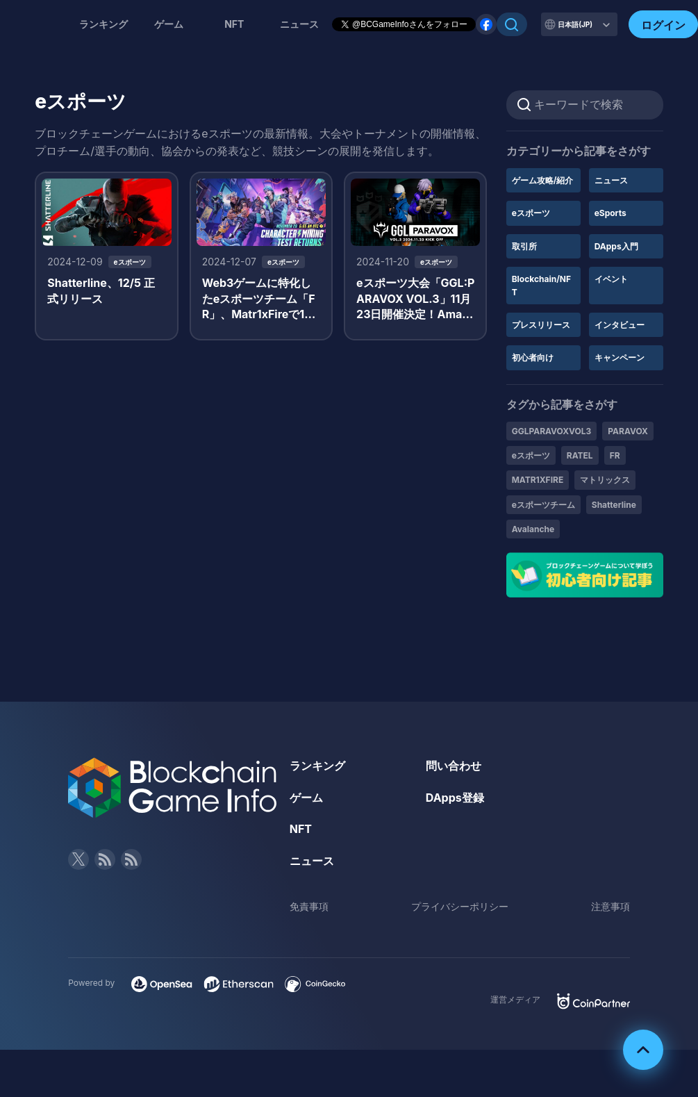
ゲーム (168, 24)
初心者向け (533, 357)
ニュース (611, 180)
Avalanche (533, 529)
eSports (610, 213)
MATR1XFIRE (538, 480)
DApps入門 (616, 246)
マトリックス (605, 480)
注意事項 (610, 906)
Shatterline (614, 505)
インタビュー (620, 325)
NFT (234, 24)
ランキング (103, 24)
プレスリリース (541, 325)
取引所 (524, 246)
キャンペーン (620, 357)
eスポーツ (531, 213)
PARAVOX (628, 431)
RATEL (580, 455)
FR (615, 455)
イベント (611, 279)
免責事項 (309, 906)
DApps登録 (455, 798)
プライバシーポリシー (459, 906)
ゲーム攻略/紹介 (543, 180)
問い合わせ (453, 766)
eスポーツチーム (543, 505)
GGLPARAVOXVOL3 (552, 431)
